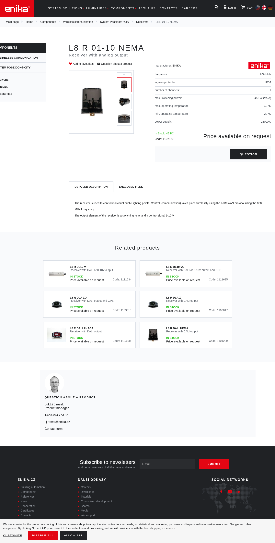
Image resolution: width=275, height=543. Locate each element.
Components (122, 8)
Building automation (33, 487)
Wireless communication (78, 21)
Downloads (87, 491)
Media (84, 510)
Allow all (75, 535)
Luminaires (96, 8)
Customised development (96, 501)
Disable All (44, 535)
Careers (189, 8)
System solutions (65, 8)
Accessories (16, 94)
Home (29, 21)
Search (85, 506)
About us (146, 8)
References (28, 496)
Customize (13, 535)
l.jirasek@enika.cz (57, 422)
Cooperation (28, 506)
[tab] (91, 186)
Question (248, 154)
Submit (215, 463)
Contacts (168, 8)
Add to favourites (83, 63)
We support (88, 515)
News (24, 501)
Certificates (27, 510)
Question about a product (116, 63)
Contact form (54, 428)
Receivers (142, 21)
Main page (12, 21)
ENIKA (176, 65)
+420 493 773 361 (57, 415)
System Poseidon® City (114, 21)
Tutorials (86, 496)
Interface (14, 87)
